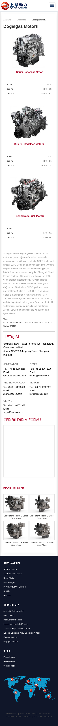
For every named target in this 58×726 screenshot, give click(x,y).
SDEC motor (9, 326)
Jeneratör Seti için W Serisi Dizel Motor (42, 543)
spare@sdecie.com (12, 394)
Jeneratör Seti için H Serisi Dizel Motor (16, 543)
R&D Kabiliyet (9, 582)
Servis (27, 717)
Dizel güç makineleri (13, 322)
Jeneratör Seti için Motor (14, 611)
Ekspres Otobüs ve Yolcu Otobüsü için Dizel (22, 633)
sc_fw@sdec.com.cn (13, 412)
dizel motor (29, 322)
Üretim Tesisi (9, 578)
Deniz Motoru (9, 615)
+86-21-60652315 (16, 369)
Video (7, 651)
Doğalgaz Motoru (11, 642)
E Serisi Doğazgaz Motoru (29, 72)
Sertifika (7, 591)
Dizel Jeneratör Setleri (13, 620)
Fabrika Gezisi (13, 717)
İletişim (38, 717)
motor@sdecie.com (39, 394)
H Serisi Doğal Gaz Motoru (29, 216)
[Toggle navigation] (52, 5)
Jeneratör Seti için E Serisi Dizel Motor (16, 517)
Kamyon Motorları (11, 637)
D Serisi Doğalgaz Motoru (29, 144)
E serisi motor (9, 657)
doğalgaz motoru (43, 322)
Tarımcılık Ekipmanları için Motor (17, 628)
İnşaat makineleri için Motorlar (16, 624)
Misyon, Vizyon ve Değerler (15, 587)
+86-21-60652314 (16, 387)
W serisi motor (9, 666)
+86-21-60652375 (43, 369)
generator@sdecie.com (14, 375)
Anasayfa (7, 20)
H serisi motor (9, 661)
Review (48, 717)
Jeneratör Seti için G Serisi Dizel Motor (42, 517)
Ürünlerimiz (21, 20)
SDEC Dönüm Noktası (13, 574)
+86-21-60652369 (16, 405)
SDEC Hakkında (12, 564)
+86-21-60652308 (42, 387)
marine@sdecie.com (39, 375)
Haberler (7, 596)
